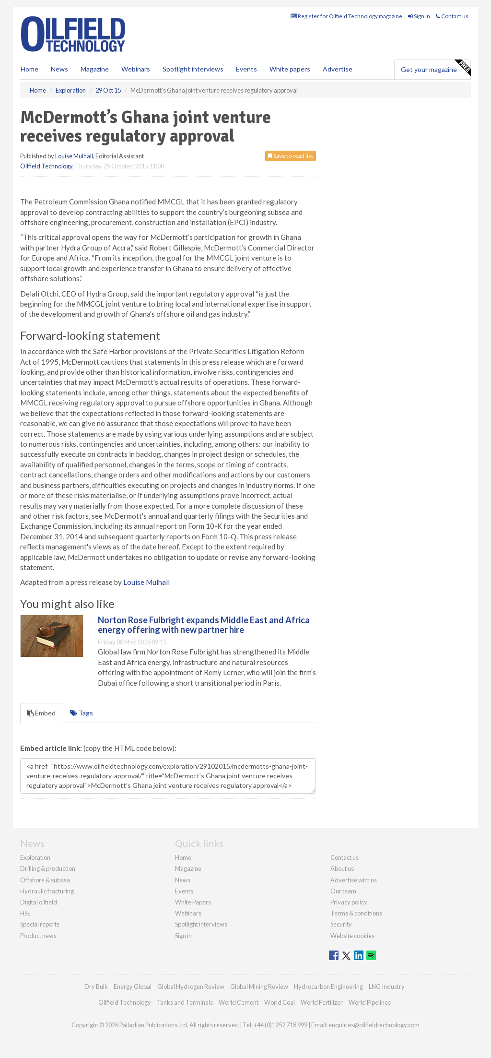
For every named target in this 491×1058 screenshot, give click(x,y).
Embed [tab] (41, 713)
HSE (25, 913)
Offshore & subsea (45, 880)
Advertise (337, 69)
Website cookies (352, 935)
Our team (343, 891)
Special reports (39, 924)
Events (246, 69)
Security (341, 924)
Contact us (452, 16)
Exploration (35, 857)
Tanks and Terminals (185, 1002)
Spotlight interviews (193, 69)
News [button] (59, 69)
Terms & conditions (356, 913)
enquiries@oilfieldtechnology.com (374, 1025)
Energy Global (133, 986)
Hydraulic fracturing (47, 891)
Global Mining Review (259, 986)
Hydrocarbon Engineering (328, 986)
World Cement (238, 1002)
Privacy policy (348, 902)
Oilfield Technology (46, 166)
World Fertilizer (322, 1002)
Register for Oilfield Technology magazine (346, 16)
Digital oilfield (38, 902)
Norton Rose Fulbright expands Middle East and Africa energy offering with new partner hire (204, 625)
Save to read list (290, 155)
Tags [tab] (81, 713)
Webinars (135, 69)
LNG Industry (387, 986)
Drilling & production (47, 868)
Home (29, 69)
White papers (289, 69)
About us (342, 868)
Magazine (95, 69)
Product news (38, 935)
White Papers (193, 902)
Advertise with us (353, 880)
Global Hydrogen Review (190, 986)
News (182, 880)
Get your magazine (435, 68)
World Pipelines (370, 1002)
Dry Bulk (96, 986)
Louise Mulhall (74, 156)
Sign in (419, 16)
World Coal (279, 1002)
